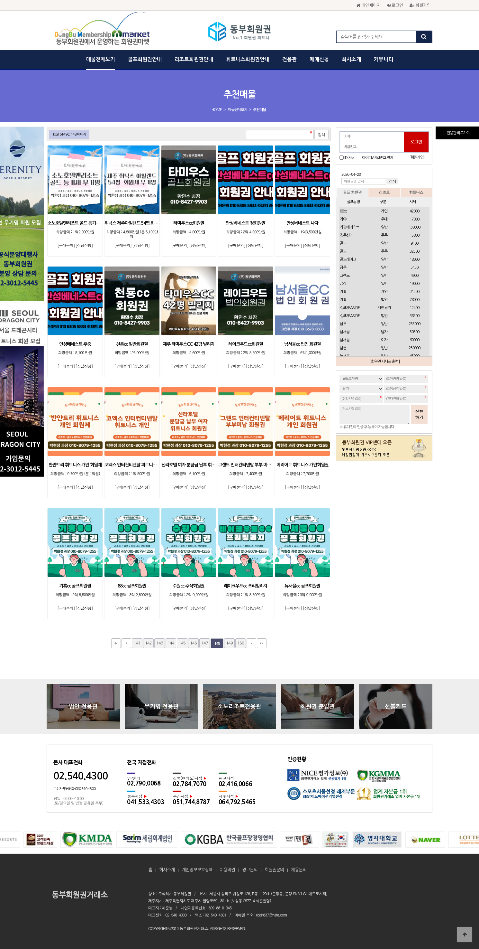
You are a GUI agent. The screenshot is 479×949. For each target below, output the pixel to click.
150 (240, 643)
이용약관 (227, 870)
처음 (116, 643)
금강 (343, 284)
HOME (217, 110)
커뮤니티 (383, 59)
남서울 (344, 332)
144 (170, 643)
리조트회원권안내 (194, 59)
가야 (343, 219)
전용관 (289, 59)
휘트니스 (416, 192)
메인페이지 (369, 5)
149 (229, 643)
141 (137, 643)
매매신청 (319, 59)
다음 (251, 643)
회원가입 (420, 5)
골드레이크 (348, 259)
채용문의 (298, 870)
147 (204, 643)
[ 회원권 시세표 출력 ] (384, 361)
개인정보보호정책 (197, 870)
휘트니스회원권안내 (247, 59)
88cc (343, 211)
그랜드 (344, 275)
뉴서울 (344, 356)
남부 (343, 324)
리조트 (384, 192)
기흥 (343, 292)
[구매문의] (66, 245)
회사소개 (351, 59)
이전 (126, 643)
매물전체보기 (100, 59)
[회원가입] (416, 157)
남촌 (343, 348)
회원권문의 (274, 870)
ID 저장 (349, 158)
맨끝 (262, 643)
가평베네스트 (349, 227)
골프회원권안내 (145, 59)
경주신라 (346, 235)
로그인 (395, 5)
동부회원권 (239, 32)
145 (182, 643)
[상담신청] (84, 245)
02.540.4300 (80, 776)
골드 (343, 243)
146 (193, 643)
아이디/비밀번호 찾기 (377, 158)
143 (159, 643)
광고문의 (250, 870)
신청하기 (419, 414)
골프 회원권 (352, 192)
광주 (343, 267)
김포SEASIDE (350, 308)
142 (148, 643)
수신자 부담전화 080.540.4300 (74, 789)
